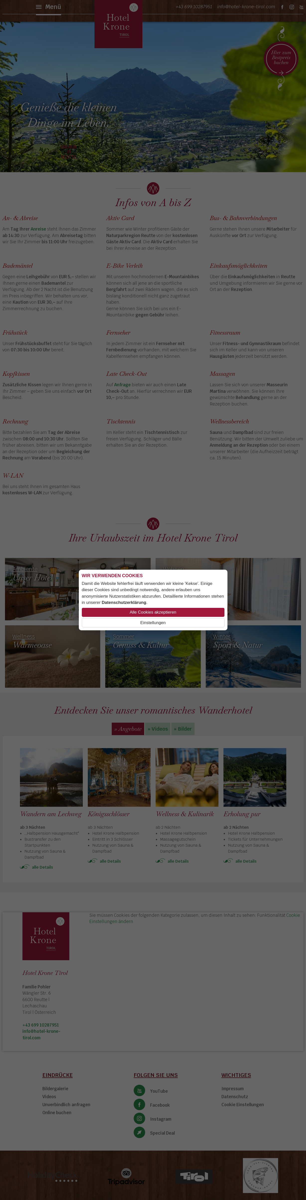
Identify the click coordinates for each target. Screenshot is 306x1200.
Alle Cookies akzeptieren (153, 612)
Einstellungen (153, 622)
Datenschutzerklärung (124, 602)
